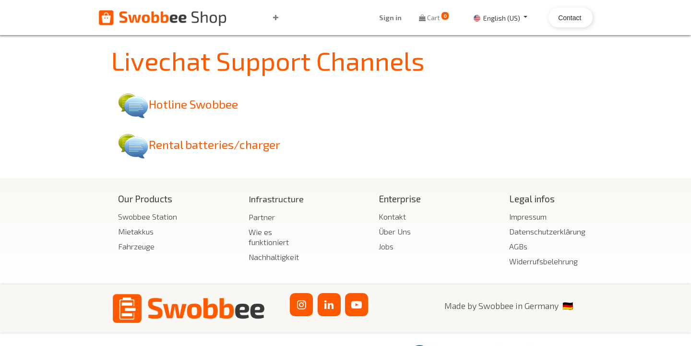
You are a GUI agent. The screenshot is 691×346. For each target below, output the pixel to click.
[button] (288, 17)
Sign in (377, 17)
